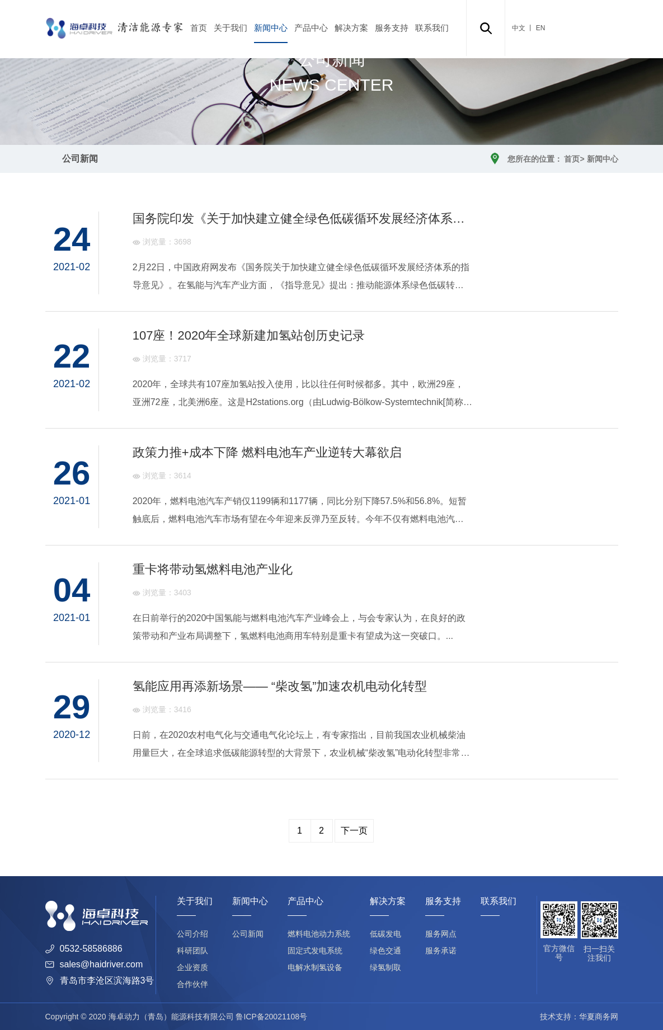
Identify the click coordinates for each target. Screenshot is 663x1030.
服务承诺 (441, 950)
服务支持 (391, 27)
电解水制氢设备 (315, 967)
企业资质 (192, 967)
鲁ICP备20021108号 (271, 1016)
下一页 (354, 830)
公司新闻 (80, 158)
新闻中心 (271, 27)
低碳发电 (385, 933)
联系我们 (432, 27)
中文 (518, 28)
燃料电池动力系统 (319, 933)
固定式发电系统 (315, 950)
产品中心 (311, 27)
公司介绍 (192, 933)
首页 (198, 27)
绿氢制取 (385, 967)
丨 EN (535, 28)
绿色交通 (385, 950)
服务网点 (441, 933)
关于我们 (230, 27)
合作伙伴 (192, 984)
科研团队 (192, 950)
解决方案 (351, 27)
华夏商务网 (598, 1016)
